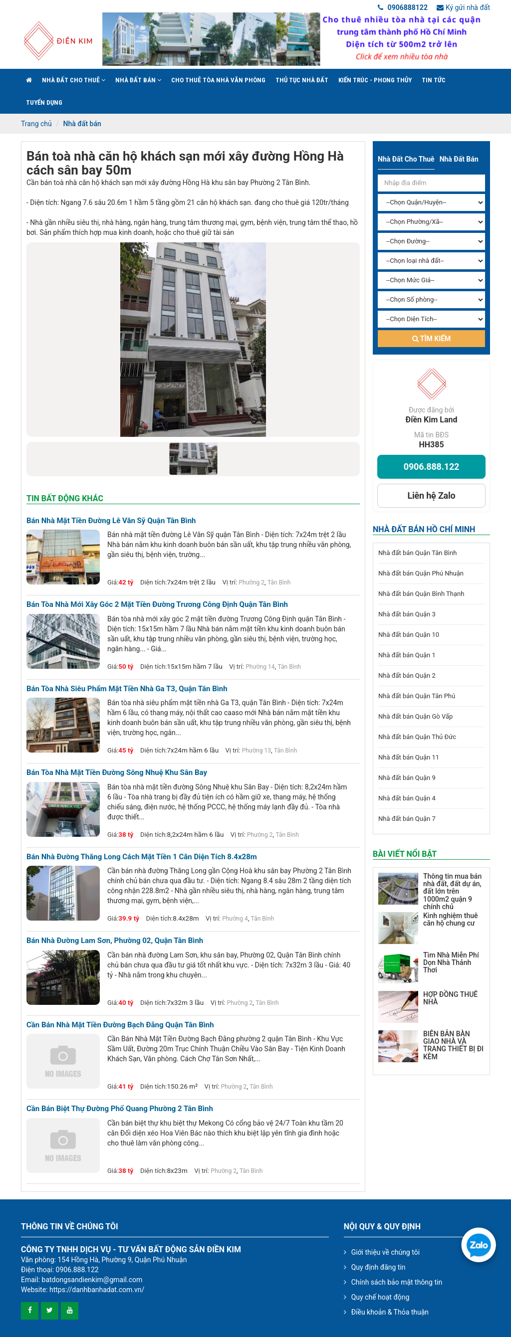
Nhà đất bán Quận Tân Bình (417, 553)
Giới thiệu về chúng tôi (385, 1252)
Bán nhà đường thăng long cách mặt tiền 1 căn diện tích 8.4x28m (141, 857)
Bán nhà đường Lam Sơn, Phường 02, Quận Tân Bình (114, 941)
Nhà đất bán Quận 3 (407, 614)
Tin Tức (434, 80)
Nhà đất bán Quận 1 (407, 655)
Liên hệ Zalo (431, 495)
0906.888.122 (431, 466)
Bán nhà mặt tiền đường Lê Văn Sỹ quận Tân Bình (111, 521)
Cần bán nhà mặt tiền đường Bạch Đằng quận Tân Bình (120, 1025)
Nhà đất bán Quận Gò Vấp (415, 716)
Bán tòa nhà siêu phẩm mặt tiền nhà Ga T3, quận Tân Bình (127, 689)
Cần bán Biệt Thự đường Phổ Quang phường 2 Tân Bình (119, 1109)
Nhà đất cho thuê (73, 80)
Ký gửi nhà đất (463, 7)
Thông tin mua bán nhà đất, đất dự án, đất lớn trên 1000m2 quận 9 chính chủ (452, 891)
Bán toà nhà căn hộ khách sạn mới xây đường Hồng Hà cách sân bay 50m (185, 163)
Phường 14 (260, 666)
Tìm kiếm (431, 339)
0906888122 (403, 7)
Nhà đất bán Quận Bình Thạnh (421, 593)
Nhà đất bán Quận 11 (408, 757)
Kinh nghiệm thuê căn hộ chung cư (450, 919)
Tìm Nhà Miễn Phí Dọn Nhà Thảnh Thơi (451, 962)
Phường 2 (251, 582)
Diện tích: (153, 582)
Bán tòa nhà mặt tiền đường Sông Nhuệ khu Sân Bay (116, 772)
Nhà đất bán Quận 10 (408, 634)
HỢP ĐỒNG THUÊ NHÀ (450, 998)
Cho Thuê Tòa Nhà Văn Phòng (218, 80)
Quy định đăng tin (378, 1267)
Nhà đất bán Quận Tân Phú (416, 696)
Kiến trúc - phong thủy (375, 80)
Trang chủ (36, 124)
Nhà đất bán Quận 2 (407, 675)
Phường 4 (235, 918)
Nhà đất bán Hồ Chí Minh (424, 529)
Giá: (112, 582)
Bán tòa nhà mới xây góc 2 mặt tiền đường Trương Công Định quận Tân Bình (157, 604)
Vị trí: (229, 582)
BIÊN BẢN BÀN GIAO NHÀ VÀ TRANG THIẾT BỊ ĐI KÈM (453, 1045)
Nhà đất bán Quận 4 (407, 798)
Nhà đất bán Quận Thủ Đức (417, 737)
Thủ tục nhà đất (301, 80)
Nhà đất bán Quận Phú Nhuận (421, 573)
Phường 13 (256, 750)
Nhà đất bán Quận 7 (407, 818)
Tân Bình (278, 582)
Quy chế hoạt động (380, 1297)
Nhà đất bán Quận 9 (407, 777)
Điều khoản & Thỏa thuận (390, 1312)
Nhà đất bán (138, 80)
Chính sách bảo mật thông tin (397, 1282)
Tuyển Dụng (44, 102)
